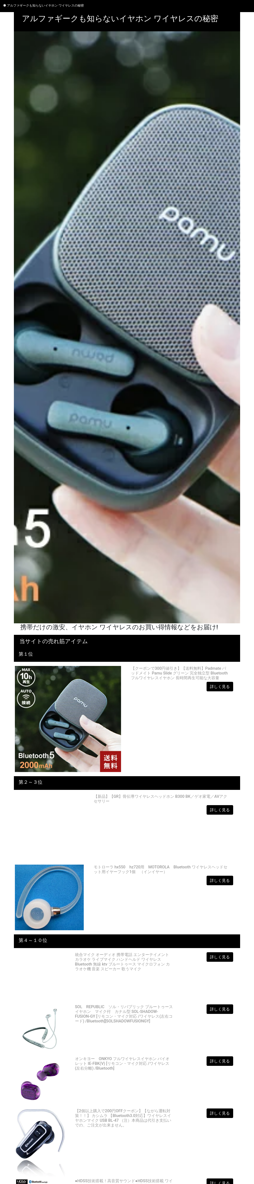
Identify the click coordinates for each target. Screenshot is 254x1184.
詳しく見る (220, 686)
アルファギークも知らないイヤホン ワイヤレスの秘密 (43, 5)
